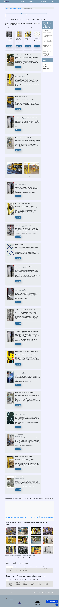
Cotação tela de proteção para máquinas (47, 36)
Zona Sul (25, 566)
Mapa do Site (50, 592)
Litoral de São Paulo (44, 566)
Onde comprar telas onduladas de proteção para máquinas (47, 54)
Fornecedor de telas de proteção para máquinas (47, 48)
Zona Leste (30, 566)
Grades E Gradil (46, 70)
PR (17, 579)
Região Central (9, 566)
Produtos (31, 1)
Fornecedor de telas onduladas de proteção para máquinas (47, 51)
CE (30, 579)
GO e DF (34, 579)
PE (25, 579)
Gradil (44, 62)
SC (20, 579)
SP (15, 579)
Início (34, 592)
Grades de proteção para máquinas (47, 66)
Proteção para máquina (47, 64)
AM (37, 579)
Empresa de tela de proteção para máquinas (12, 15)
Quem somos (43, 1)
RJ (7, 579)
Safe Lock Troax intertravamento (46, 69)
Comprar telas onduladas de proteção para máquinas (13, 14)
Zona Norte (15, 566)
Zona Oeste (20, 566)
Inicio (22, 1)
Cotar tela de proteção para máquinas (47, 38)
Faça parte (53, 1)
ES (12, 579)
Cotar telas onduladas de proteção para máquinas (27, 15)
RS (22, 579)
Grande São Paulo (36, 566)
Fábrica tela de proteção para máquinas (28, 14)
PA (40, 579)
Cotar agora (9, 46)
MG (10, 579)
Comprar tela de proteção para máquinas (40, 14)
